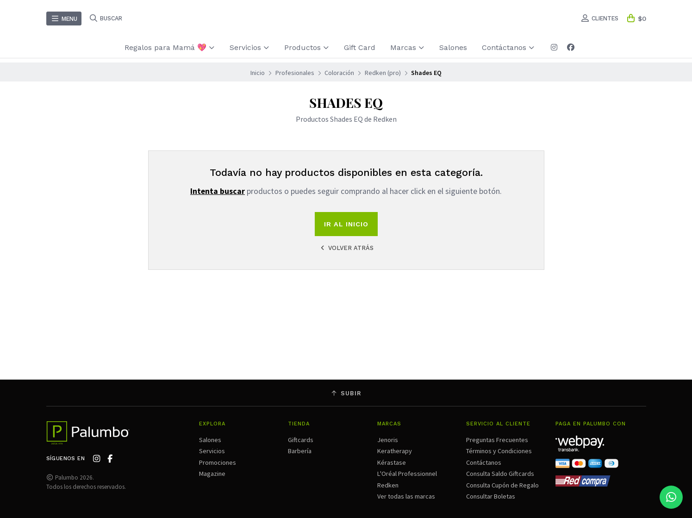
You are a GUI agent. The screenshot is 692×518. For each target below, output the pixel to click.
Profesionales (294, 73)
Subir (346, 393)
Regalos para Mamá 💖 (170, 47)
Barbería (300, 451)
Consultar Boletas (490, 496)
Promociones (217, 462)
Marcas (407, 47)
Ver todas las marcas (406, 496)
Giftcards (300, 440)
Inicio (257, 73)
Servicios (249, 47)
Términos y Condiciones (499, 451)
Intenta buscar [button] (217, 191)
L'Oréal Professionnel (407, 473)
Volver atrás (346, 247)
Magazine (212, 473)
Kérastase (391, 462)
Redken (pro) (383, 73)
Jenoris (387, 440)
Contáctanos (508, 47)
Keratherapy (394, 451)
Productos (306, 47)
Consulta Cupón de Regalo (502, 485)
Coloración (339, 73)
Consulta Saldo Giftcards (500, 473)
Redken (388, 485)
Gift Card (359, 47)
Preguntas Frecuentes (497, 440)
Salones (453, 47)
